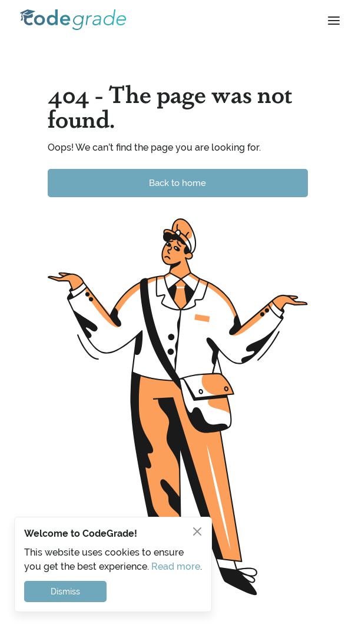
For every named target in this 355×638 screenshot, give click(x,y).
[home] (70, 19)
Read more (175, 566)
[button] (334, 20)
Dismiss (65, 591)
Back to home (177, 183)
